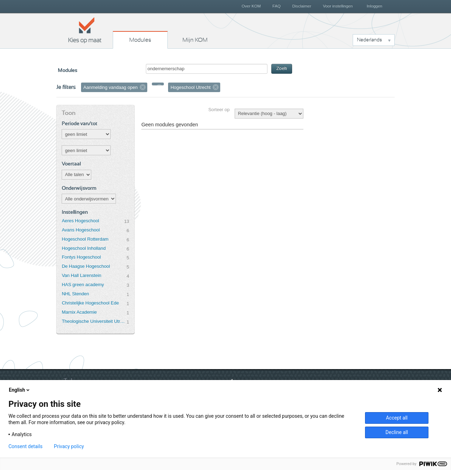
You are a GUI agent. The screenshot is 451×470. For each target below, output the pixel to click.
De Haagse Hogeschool (86, 266)
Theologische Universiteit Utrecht (94, 321)
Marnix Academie (79, 312)
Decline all (396, 432)
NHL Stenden (75, 293)
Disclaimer (301, 6)
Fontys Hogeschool (81, 257)
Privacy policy (69, 446)
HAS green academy (83, 284)
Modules (140, 40)
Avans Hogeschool (81, 230)
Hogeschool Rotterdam (85, 239)
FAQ (276, 6)
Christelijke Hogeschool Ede (90, 303)
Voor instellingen (338, 6)
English (20, 390)
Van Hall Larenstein (81, 275)
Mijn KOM (195, 40)
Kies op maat (84, 30)
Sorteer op (218, 109)
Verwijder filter (142, 87)
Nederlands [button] (369, 39)
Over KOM (251, 6)
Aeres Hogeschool (80, 220)
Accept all (397, 418)
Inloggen (374, 6)
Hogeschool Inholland (84, 248)
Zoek (281, 68)
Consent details (25, 446)
